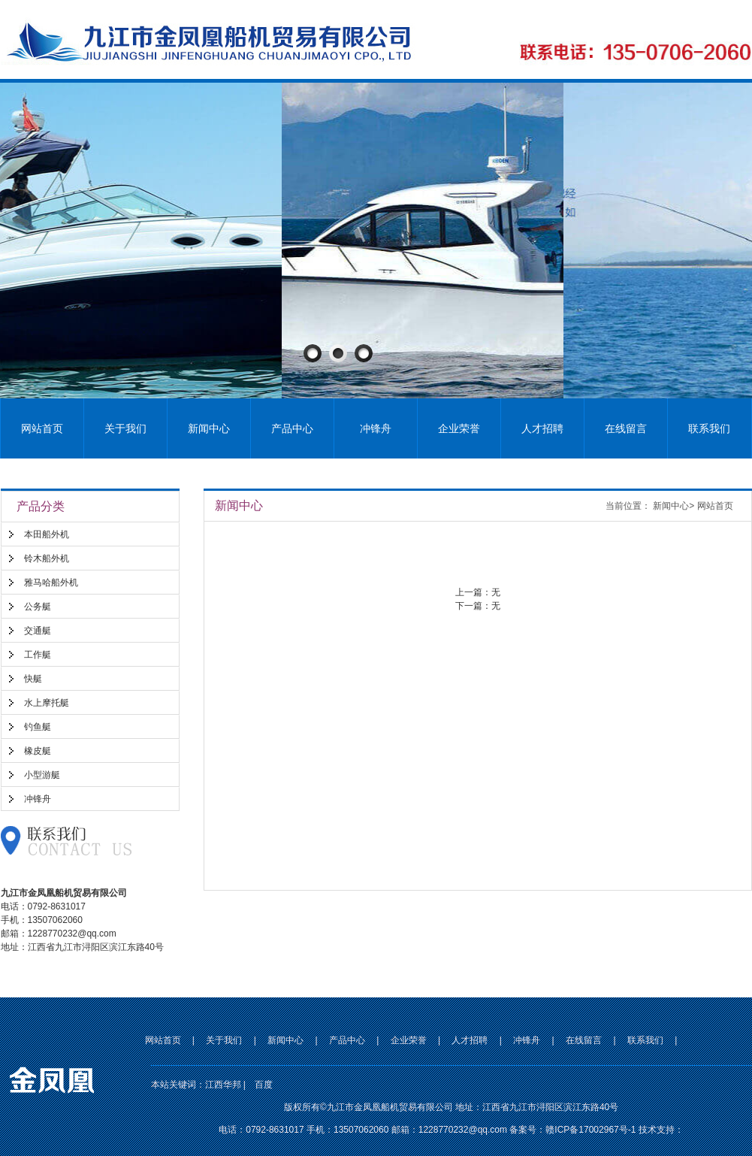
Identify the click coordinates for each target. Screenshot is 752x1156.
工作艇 (37, 654)
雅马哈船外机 (51, 582)
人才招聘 (542, 428)
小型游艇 (42, 775)
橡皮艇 (37, 751)
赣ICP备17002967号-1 (590, 1129)
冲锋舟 (375, 428)
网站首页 (42, 428)
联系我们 (709, 428)
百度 (264, 1084)
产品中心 (292, 428)
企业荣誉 (459, 428)
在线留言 (626, 428)
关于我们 (125, 428)
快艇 (33, 678)
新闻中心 (209, 428)
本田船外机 (46, 534)
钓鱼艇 (37, 727)
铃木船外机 (46, 558)
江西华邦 (223, 1084)
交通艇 (37, 630)
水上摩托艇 (46, 703)
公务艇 (37, 606)
